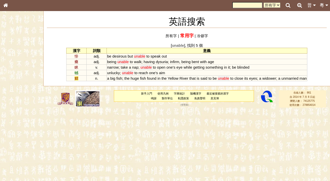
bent (195, 62)
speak (156, 56)
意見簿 (215, 98)
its (246, 78)
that (192, 78)
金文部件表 (13, 81)
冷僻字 (202, 36)
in (225, 67)
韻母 (17, 132)
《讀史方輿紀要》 (18, 159)
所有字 (171, 36)
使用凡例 (163, 93)
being (111, 62)
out (164, 56)
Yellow (173, 78)
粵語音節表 (13, 98)
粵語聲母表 (13, 103)
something (214, 67)
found (151, 78)
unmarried (289, 78)
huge (134, 78)
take (124, 67)
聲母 (10, 132)
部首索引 (12, 67)
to (147, 56)
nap (135, 67)
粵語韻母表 (13, 108)
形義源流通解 (15, 85)
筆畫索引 (12, 71)
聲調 (24, 132)
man (303, 78)
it (229, 67)
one (170, 67)
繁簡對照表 (13, 168)
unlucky (113, 73)
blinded (243, 67)
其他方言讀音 (15, 141)
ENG (22, 55)
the (126, 78)
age (211, 62)
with (203, 62)
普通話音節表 (15, 137)
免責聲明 (199, 98)
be (109, 56)
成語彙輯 (12, 163)
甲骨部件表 (13, 76)
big (112, 78)
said (204, 78)
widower (269, 78)
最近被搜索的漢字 (218, 93)
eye (179, 67)
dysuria (162, 62)
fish (119, 78)
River (184, 78)
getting (199, 67)
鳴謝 (153, 98)
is (198, 78)
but (130, 56)
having (149, 62)
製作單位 (167, 98)
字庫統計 (179, 93)
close (239, 78)
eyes (253, 78)
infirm (174, 62)
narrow (113, 67)
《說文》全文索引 (18, 154)
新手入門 (146, 93)
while (188, 67)
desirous (119, 56)
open (161, 67)
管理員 (184, 105)
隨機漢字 (195, 93)
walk (138, 62)
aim (162, 73)
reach (143, 73)
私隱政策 (183, 98)
